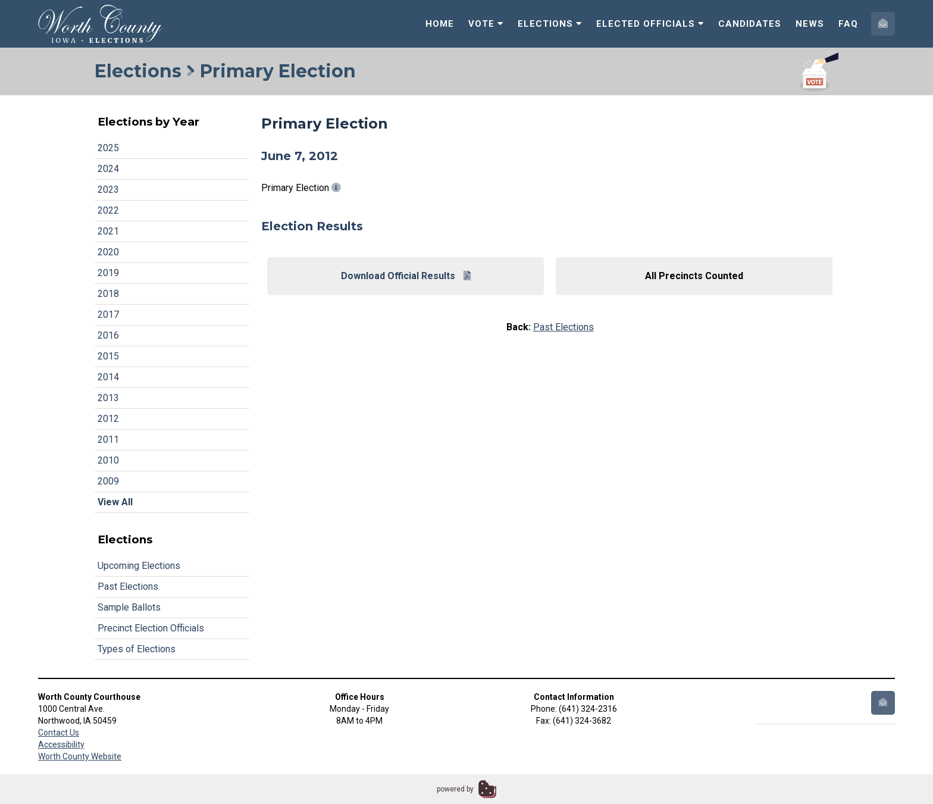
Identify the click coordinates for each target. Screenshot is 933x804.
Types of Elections (137, 649)
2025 (108, 148)
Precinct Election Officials (151, 628)
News (810, 23)
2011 (108, 439)
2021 (108, 231)
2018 (108, 293)
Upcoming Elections (139, 565)
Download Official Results (406, 275)
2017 (108, 314)
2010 (108, 460)
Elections (550, 23)
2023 (108, 189)
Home (439, 23)
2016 (108, 335)
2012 (108, 418)
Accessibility (61, 744)
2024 (108, 168)
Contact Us (58, 732)
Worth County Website (79, 756)
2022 (108, 210)
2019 (108, 273)
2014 (108, 377)
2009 (108, 481)
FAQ (848, 23)
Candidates (749, 23)
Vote (485, 23)
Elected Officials (650, 23)
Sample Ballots (129, 607)
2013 (108, 397)
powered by (455, 789)
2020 (108, 252)
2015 (108, 356)
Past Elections (128, 586)
